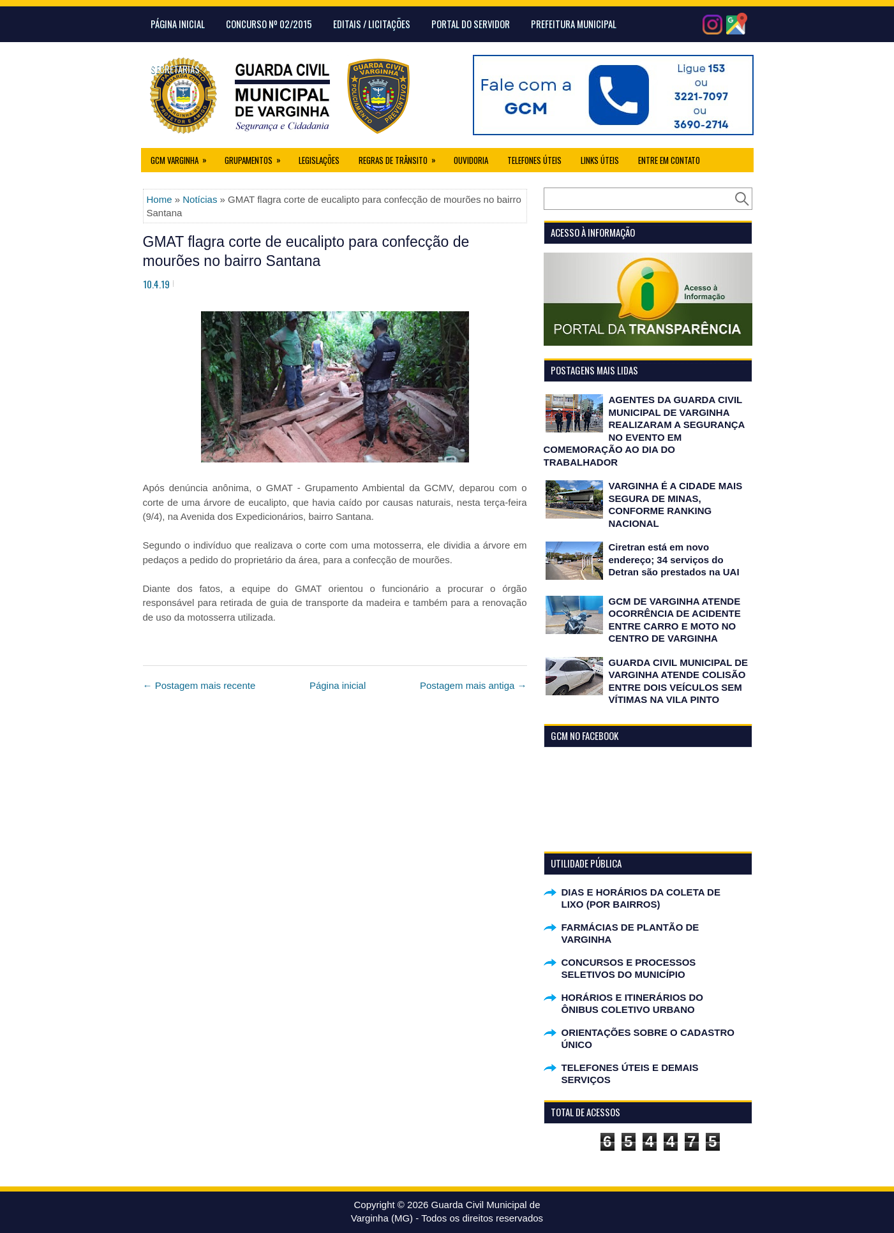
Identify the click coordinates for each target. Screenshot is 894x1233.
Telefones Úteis (534, 160)
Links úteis (600, 160)
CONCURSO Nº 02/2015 (269, 24)
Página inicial (337, 685)
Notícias (200, 199)
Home (159, 199)
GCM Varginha (183, 157)
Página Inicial (178, 24)
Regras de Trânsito (401, 157)
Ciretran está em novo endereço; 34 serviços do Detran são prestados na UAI (674, 559)
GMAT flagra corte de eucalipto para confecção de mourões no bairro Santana (306, 251)
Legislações (319, 160)
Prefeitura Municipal (573, 24)
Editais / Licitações (371, 24)
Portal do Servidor (470, 24)
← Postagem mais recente (199, 685)
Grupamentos (257, 157)
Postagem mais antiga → (473, 685)
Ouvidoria (471, 160)
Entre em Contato (669, 160)
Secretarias (175, 69)
